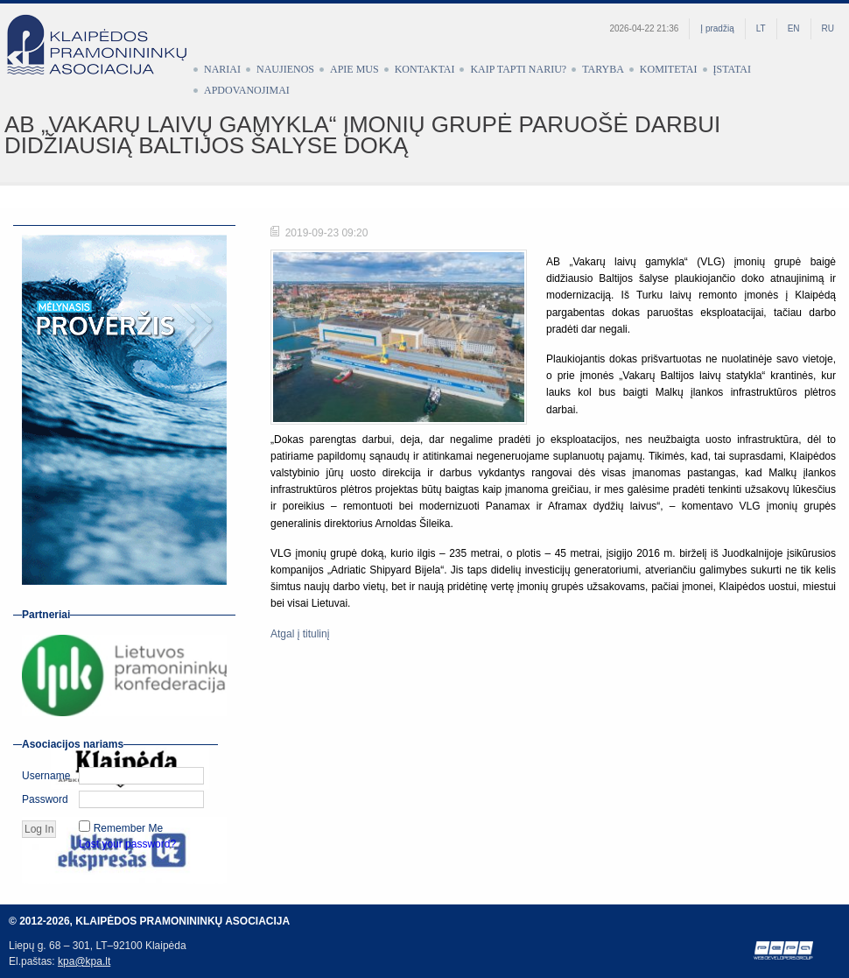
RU (828, 28)
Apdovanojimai (247, 90)
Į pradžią (716, 28)
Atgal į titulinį (299, 634)
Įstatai (732, 69)
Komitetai (669, 69)
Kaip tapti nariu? (518, 69)
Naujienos (285, 69)
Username (46, 776)
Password (45, 799)
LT (761, 28)
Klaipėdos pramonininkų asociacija (105, 59)
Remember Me (128, 828)
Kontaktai (425, 69)
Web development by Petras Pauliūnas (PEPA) (784, 950)
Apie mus (354, 69)
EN (794, 28)
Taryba (603, 69)
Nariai (222, 69)
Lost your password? (127, 844)
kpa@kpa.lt (84, 961)
